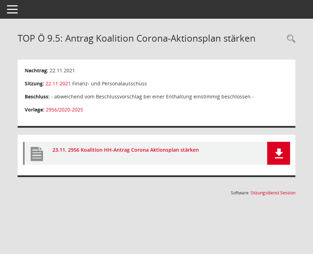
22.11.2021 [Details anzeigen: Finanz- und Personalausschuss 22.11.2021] (58, 83)
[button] (278, 153)
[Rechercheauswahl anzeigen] (289, 39)
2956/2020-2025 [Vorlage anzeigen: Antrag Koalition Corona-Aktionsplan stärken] (64, 109)
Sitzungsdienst (273, 193)
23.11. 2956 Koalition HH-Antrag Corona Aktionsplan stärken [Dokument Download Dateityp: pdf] (126, 149)
